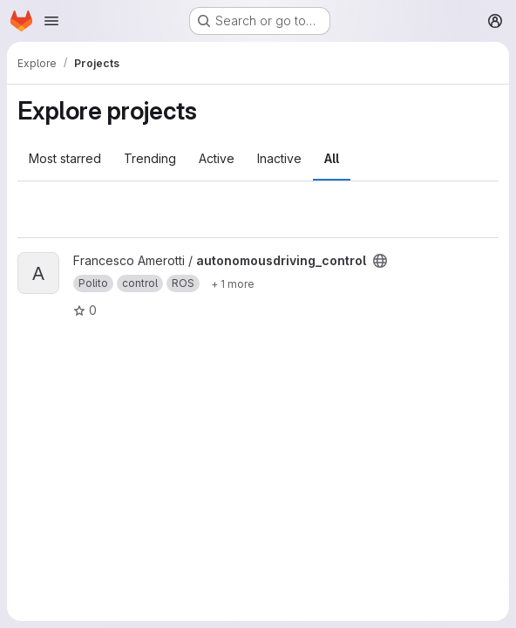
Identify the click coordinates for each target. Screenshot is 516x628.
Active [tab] (216, 158)
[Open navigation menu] (51, 21)
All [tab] (331, 158)
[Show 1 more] (232, 283)
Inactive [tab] (279, 158)
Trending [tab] (150, 158)
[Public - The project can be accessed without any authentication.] (380, 261)
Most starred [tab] (65, 158)
